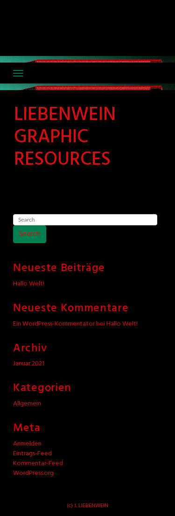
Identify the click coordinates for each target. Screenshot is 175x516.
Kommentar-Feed (38, 463)
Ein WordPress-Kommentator (54, 324)
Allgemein (27, 403)
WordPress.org (33, 473)
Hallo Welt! (28, 284)
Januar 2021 (28, 363)
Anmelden (27, 444)
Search (29, 234)
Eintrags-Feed (32, 453)
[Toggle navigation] (18, 73)
